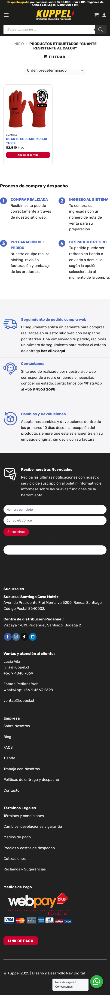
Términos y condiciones (23, 816)
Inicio (18, 44)
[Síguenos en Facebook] (8, 637)
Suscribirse (16, 532)
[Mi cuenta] (104, 15)
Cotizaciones (14, 858)
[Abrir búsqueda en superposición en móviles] (55, 29)
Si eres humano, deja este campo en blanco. (39, 541)
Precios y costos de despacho (29, 848)
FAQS (8, 747)
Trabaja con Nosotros (21, 769)
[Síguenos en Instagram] (16, 637)
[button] (6, 15)
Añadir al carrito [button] (28, 154)
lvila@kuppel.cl (16, 667)
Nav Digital (75, 973)
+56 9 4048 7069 (18, 673)
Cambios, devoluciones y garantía (32, 826)
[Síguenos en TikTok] (24, 637)
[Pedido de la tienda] (55, 70)
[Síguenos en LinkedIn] (33, 637)
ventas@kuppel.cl (18, 700)
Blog (7, 737)
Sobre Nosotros (16, 726)
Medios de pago (17, 837)
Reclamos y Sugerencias (24, 869)
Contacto (11, 790)
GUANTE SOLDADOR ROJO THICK (26, 141)
